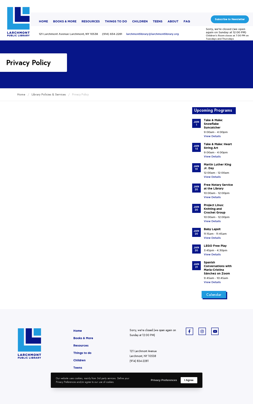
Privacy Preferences (164, 380)
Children (79, 360)
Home (77, 330)
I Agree (189, 380)
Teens (77, 367)
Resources (80, 345)
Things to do (82, 353)
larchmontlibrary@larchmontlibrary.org (152, 33)
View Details (212, 136)
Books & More (83, 338)
